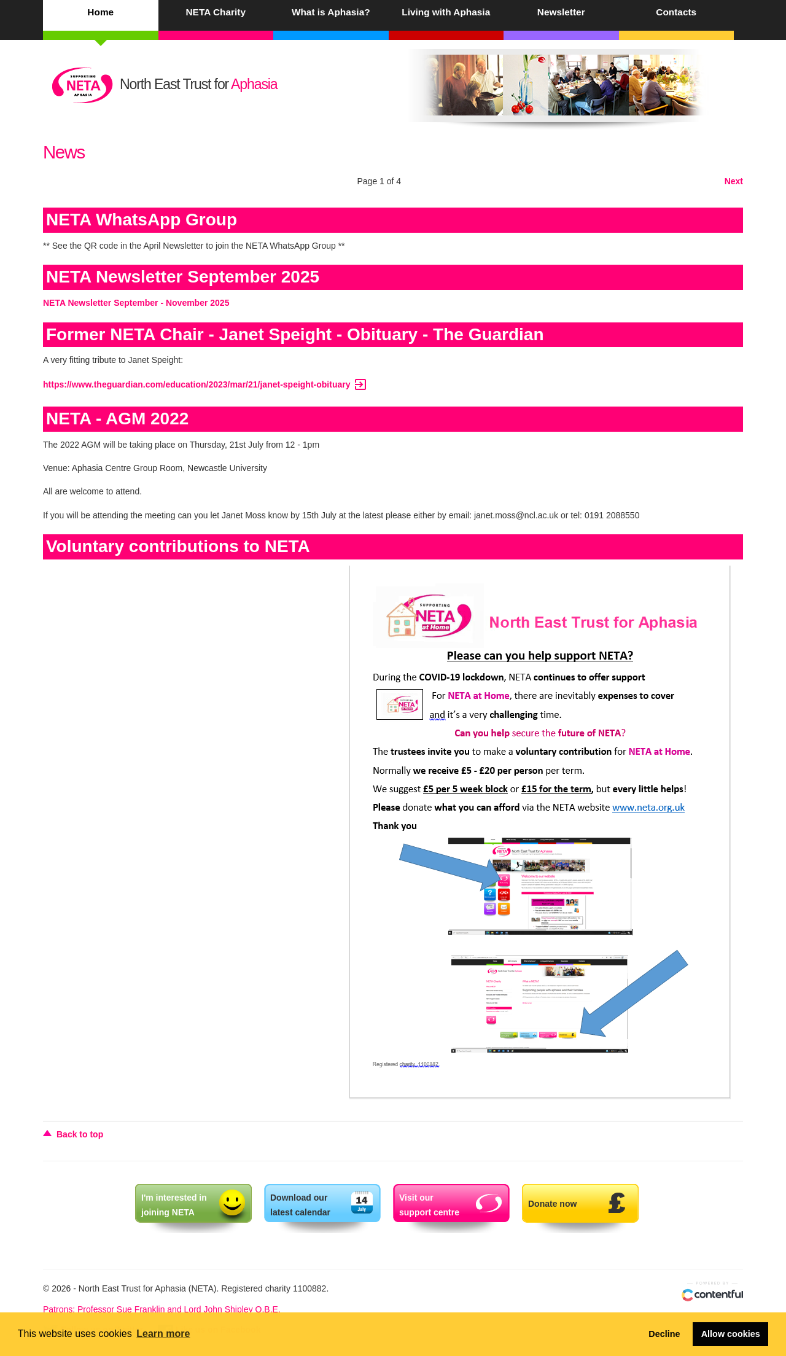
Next (734, 181)
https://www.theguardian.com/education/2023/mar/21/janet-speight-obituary (205, 384)
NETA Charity (216, 12)
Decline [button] (664, 1334)
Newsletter (561, 12)
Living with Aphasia (446, 12)
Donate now (552, 1204)
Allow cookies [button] (730, 1334)
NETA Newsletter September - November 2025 (136, 303)
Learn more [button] (163, 1333)
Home (100, 12)
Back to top (79, 1134)
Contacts (676, 12)
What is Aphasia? (331, 12)
